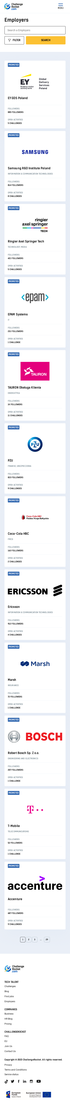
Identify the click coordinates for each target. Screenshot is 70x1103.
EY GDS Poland (18, 98)
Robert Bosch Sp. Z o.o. (23, 753)
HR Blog (8, 1019)
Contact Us (10, 1051)
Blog (6, 991)
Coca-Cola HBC (18, 533)
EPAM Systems (18, 314)
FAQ (6, 1036)
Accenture (15, 899)
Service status (11, 1074)
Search (45, 40)
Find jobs (9, 996)
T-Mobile (14, 826)
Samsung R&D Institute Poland (29, 168)
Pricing (8, 1024)
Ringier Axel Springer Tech (26, 241)
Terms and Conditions (15, 1069)
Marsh (12, 680)
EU (5, 1041)
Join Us (8, 1046)
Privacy (8, 1065)
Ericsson (14, 607)
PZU (10, 460)
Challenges (10, 986)
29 (47, 939)
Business (8, 1013)
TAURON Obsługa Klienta (24, 387)
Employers (9, 1001)
